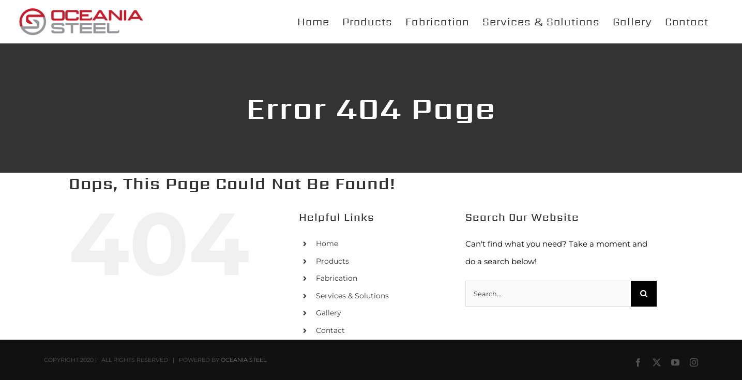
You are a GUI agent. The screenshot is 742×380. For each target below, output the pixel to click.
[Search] (644, 294)
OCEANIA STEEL (243, 359)
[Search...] (548, 294)
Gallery (328, 312)
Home (327, 243)
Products (332, 261)
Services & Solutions (352, 295)
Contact (330, 330)
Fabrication (336, 278)
